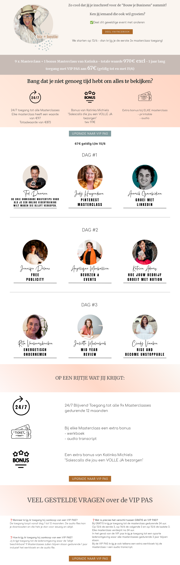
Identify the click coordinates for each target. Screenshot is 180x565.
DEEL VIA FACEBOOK (117, 32)
